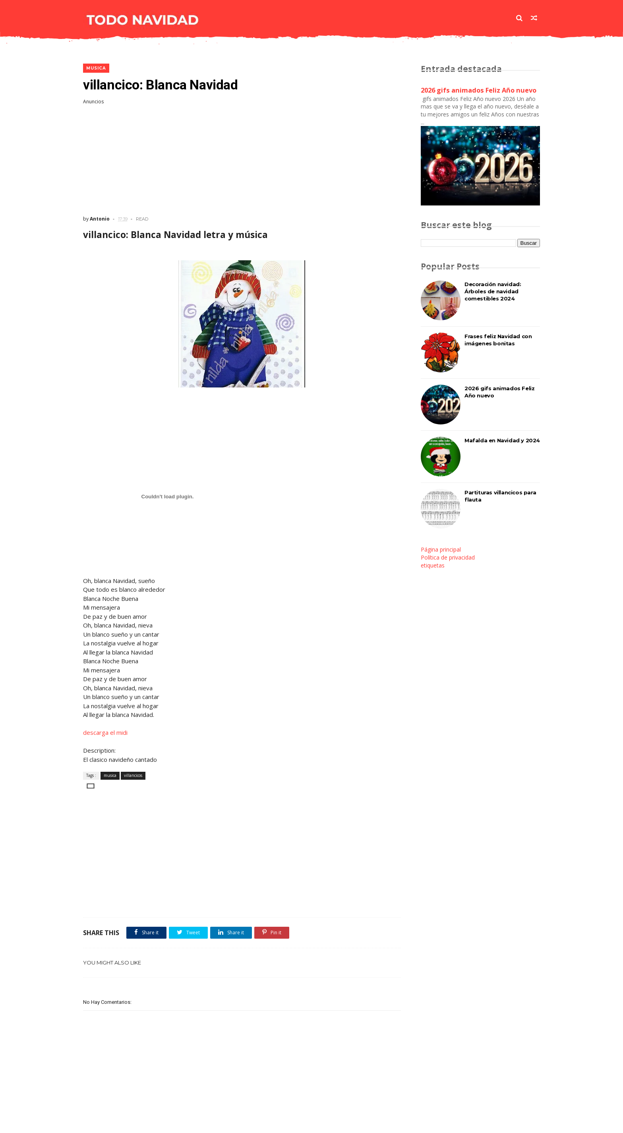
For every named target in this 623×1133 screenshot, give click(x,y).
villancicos (133, 775)
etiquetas (433, 565)
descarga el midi (105, 732)
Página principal (441, 549)
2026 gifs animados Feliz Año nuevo (478, 90)
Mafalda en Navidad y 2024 (502, 440)
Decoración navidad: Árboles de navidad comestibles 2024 (492, 291)
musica (96, 68)
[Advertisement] (242, 160)
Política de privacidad (448, 557)
